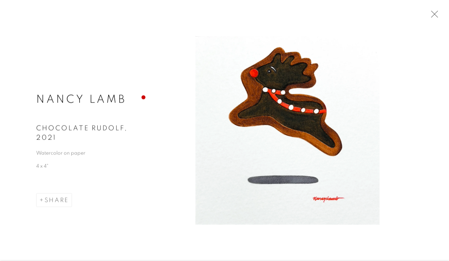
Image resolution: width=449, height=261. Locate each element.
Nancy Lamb (81, 99)
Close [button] (432, 16)
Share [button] (57, 201)
